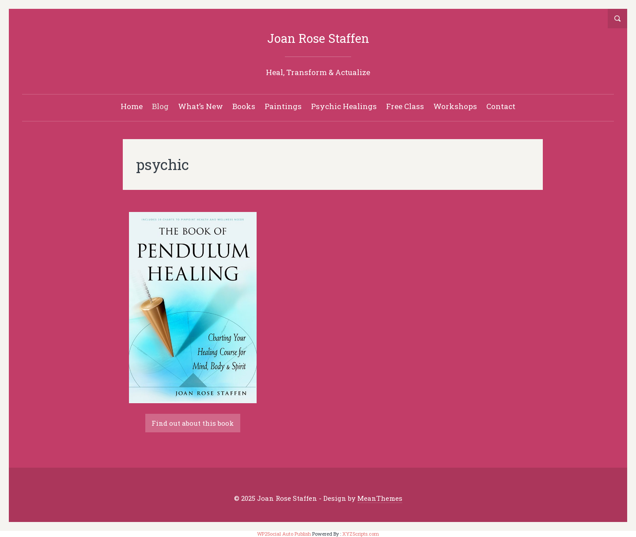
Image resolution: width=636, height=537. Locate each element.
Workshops (455, 106)
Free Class (405, 106)
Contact (500, 106)
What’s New (200, 106)
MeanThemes (379, 498)
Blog (160, 106)
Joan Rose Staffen (318, 38)
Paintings (283, 106)
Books (243, 106)
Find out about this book (192, 423)
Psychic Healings (344, 106)
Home (132, 106)
